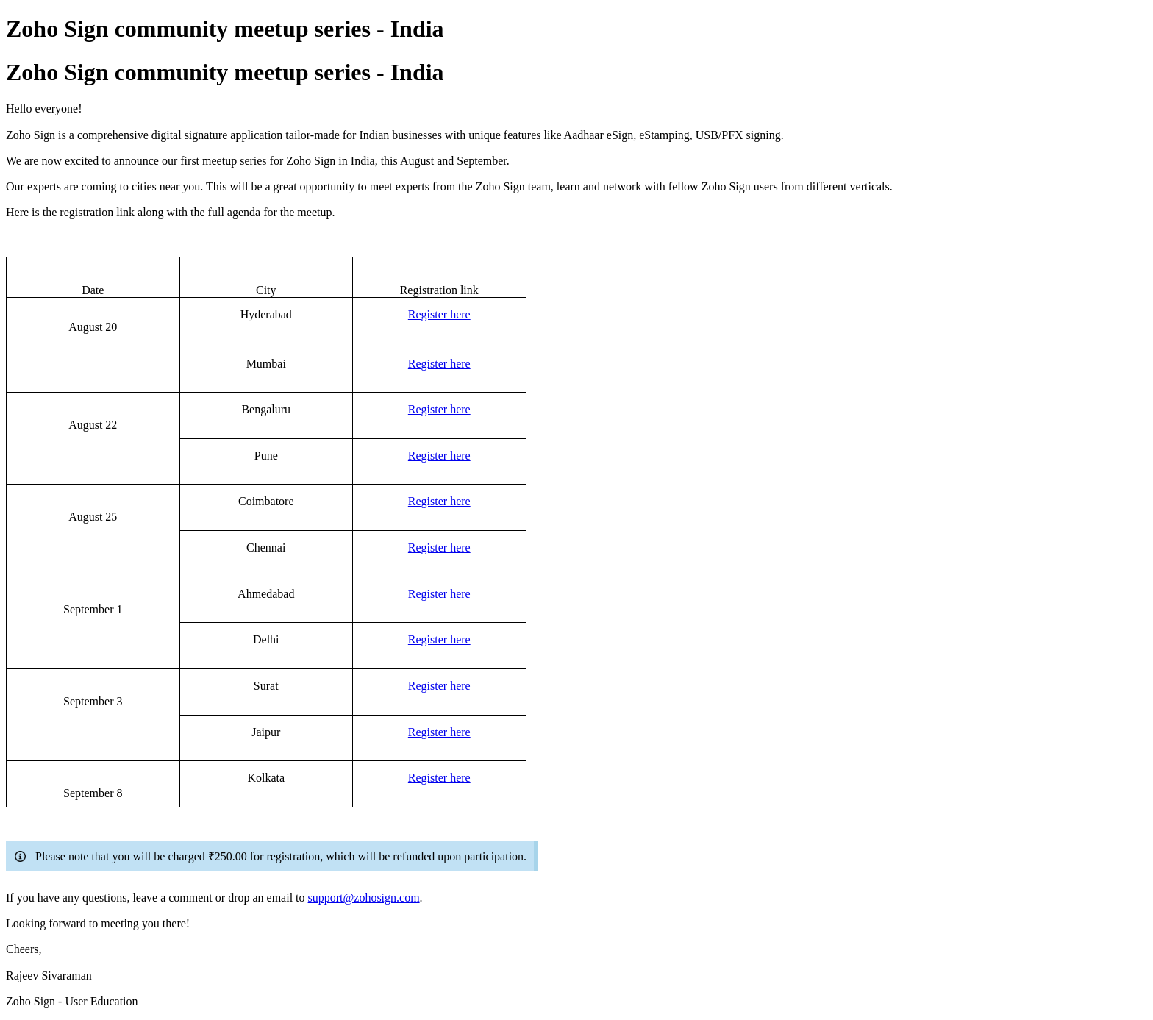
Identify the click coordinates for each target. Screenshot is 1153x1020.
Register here (439, 314)
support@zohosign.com (364, 897)
